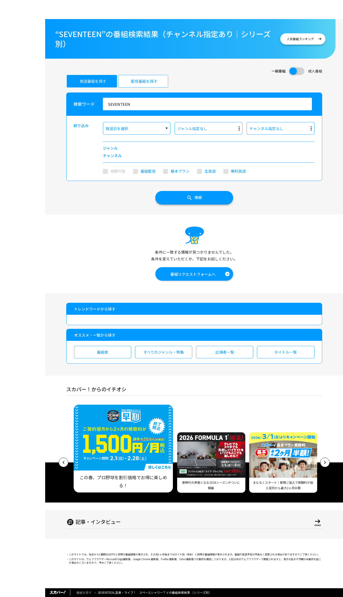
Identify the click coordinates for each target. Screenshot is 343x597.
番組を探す (84, 592)
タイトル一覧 (285, 352)
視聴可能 (117, 171)
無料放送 (238, 171)
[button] (63, 462)
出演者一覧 (224, 352)
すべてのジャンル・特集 (163, 352)
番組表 (102, 352)
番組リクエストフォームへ (193, 274)
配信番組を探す (144, 81)
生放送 (210, 171)
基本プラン (180, 171)
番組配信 (148, 171)
